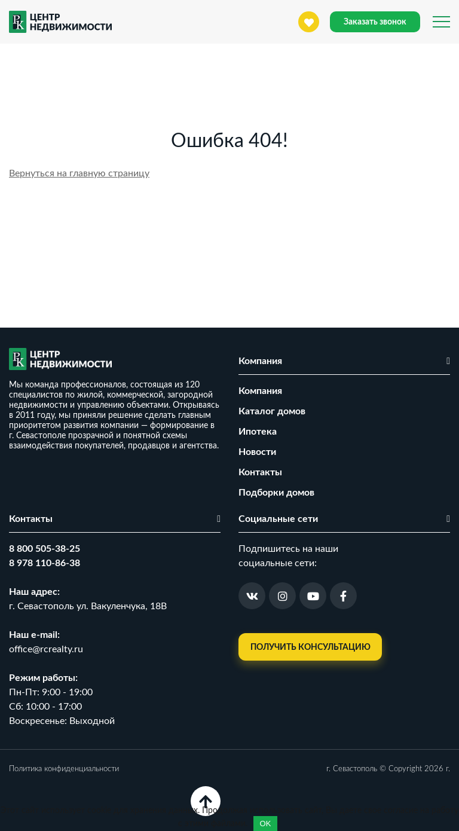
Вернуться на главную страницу (79, 173)
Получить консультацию (310, 647)
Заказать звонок (375, 22)
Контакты (260, 472)
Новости (257, 452)
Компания (260, 391)
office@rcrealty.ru (46, 649)
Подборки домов (276, 492)
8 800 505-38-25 (44, 549)
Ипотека (257, 431)
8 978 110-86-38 (44, 563)
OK (265, 823)
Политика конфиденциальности (64, 769)
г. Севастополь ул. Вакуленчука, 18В (88, 606)
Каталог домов (271, 411)
